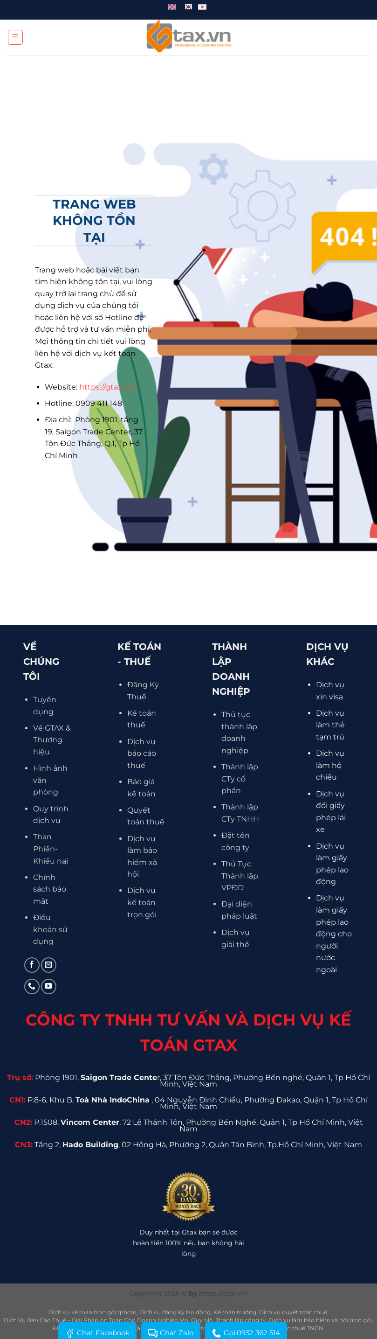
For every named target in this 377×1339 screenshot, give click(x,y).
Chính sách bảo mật (49, 889)
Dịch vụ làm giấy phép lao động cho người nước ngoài (334, 933)
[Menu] (15, 37)
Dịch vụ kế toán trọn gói (142, 902)
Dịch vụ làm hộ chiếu (330, 765)
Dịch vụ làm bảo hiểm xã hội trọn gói (320, 1320)
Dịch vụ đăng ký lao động (175, 1312)
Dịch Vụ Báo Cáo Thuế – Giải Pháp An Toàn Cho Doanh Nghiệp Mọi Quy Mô (108, 1320)
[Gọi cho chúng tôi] (32, 986)
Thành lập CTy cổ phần (239, 778)
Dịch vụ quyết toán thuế (293, 1312)
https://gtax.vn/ (107, 387)
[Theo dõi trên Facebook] (32, 965)
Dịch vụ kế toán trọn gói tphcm (92, 1312)
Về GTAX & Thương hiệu (52, 740)
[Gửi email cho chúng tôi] (48, 965)
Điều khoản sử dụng (50, 929)
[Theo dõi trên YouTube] (48, 986)
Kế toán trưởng (234, 1312)
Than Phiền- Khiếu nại (50, 848)
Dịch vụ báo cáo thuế (141, 753)
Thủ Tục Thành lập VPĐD (239, 875)
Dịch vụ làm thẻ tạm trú (330, 725)
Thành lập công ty (241, 1320)
